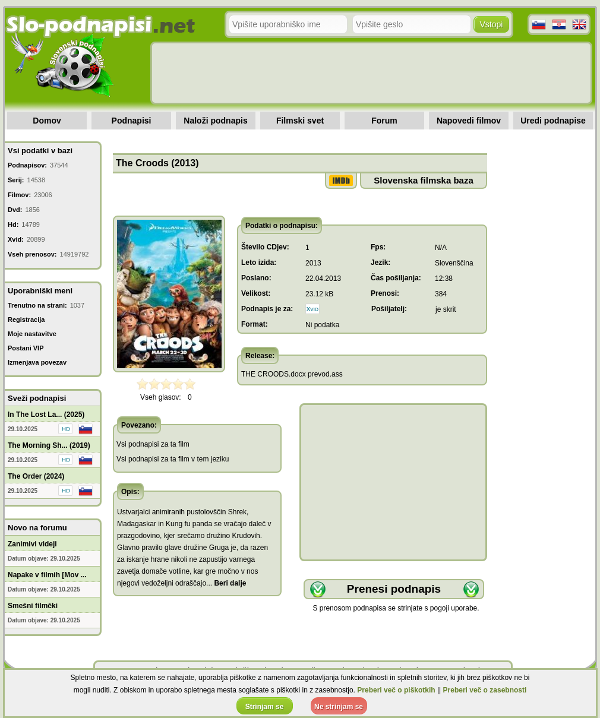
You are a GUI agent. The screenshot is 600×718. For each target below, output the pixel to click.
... (226, 583)
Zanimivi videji (32, 544)
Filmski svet (300, 120)
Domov (47, 120)
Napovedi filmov (469, 120)
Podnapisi (131, 120)
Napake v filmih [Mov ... (47, 575)
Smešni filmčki (33, 606)
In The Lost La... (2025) (46, 414)
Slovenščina (454, 263)
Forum (384, 120)
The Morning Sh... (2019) (49, 445)
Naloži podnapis (215, 120)
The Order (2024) (36, 476)
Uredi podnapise (553, 120)
